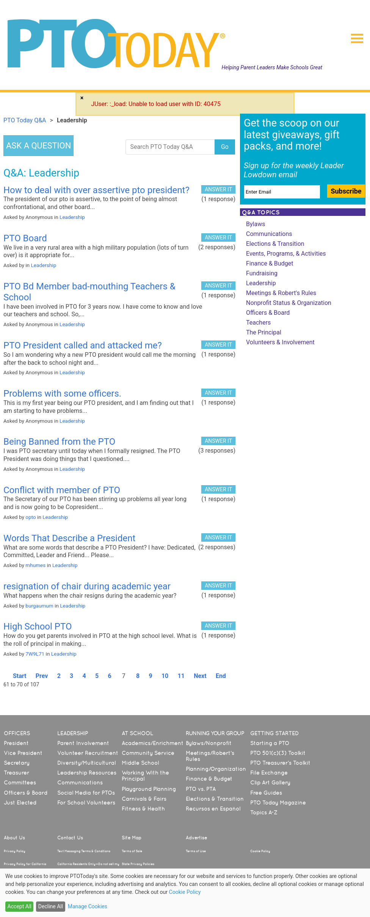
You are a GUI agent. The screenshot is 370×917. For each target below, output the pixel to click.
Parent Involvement (83, 743)
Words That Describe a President (69, 538)
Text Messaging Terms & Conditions (83, 851)
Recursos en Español (213, 809)
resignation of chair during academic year (87, 586)
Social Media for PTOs (86, 793)
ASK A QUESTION (38, 145)
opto (30, 517)
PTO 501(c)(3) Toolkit (278, 753)
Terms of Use (196, 851)
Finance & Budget (269, 263)
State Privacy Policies (138, 864)
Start (20, 676)
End (221, 676)
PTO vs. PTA (201, 789)
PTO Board (25, 238)
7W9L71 (34, 654)
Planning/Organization (216, 769)
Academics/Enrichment (152, 743)
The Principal (263, 332)
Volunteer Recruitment (87, 753)
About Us (14, 837)
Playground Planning (149, 789)
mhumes (35, 565)
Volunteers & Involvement (280, 342)
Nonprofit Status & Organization (288, 302)
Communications (269, 233)
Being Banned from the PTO (59, 441)
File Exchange (269, 773)
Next (200, 676)
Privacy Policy (14, 851)
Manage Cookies (87, 906)
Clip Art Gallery (270, 783)
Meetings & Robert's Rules (281, 293)
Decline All (50, 906)
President (16, 743)
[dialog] (185, 893)
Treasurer (16, 773)
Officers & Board (268, 312)
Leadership (72, 217)
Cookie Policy (260, 851)
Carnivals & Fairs (144, 799)
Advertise (196, 837)
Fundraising (262, 273)
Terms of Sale (132, 851)
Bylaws (255, 224)
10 (164, 676)
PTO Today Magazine (278, 803)
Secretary (17, 763)
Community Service (148, 753)
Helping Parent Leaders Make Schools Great (272, 67)
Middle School (140, 763)
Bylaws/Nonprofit (209, 743)
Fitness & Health (143, 809)
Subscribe (346, 191)
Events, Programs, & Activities (286, 253)
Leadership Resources (86, 773)
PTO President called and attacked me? (82, 345)
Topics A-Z (263, 812)
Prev (42, 676)
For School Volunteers (86, 803)
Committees (20, 783)
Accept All (19, 906)
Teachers (258, 322)
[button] (354, 36)
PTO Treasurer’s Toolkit (280, 763)
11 (181, 676)
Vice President (23, 753)
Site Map (131, 837)
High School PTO (37, 626)
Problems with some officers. (62, 393)
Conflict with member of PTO (61, 490)
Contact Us (70, 837)
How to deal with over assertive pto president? (96, 190)
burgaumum (39, 606)
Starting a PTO (269, 743)
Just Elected (20, 803)
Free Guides (266, 793)
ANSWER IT (218, 189)
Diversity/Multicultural (86, 763)
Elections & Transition (275, 243)
